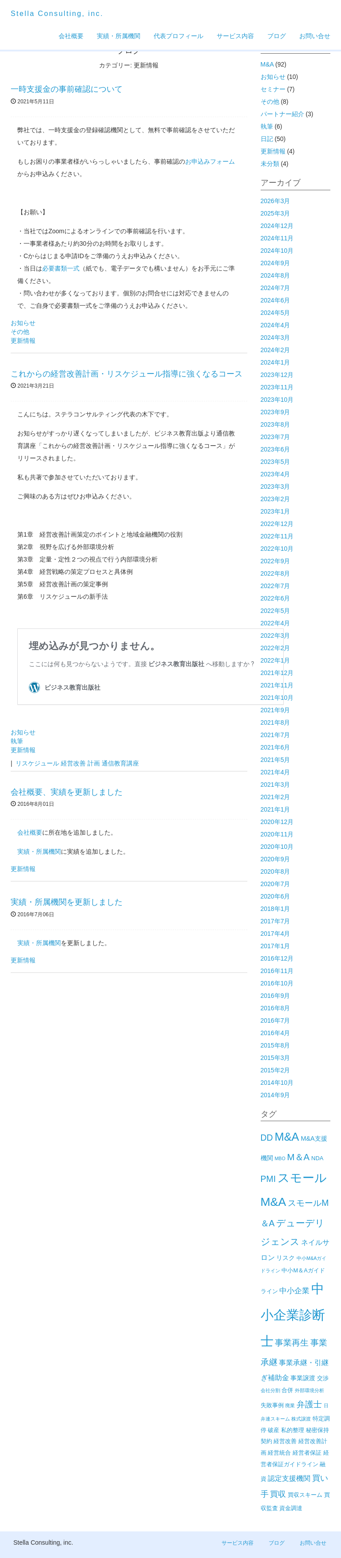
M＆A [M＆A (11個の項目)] (298, 1157)
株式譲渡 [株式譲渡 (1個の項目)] (301, 1418)
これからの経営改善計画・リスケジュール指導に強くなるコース (126, 373)
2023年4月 (275, 474)
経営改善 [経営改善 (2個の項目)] (285, 1441)
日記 (267, 138)
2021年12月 (277, 672)
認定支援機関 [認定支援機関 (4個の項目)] (289, 1478)
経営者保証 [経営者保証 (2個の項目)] (307, 1452)
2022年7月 (275, 585)
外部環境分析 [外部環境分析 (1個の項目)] (309, 1390)
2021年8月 (275, 722)
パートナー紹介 (282, 114)
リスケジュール (37, 763)
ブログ (276, 35)
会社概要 (71, 35)
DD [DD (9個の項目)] (267, 1137)
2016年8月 (275, 1008)
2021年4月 (275, 772)
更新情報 (23, 340)
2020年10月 (277, 846)
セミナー (273, 89)
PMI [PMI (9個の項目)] (268, 1179)
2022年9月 (275, 561)
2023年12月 (277, 374)
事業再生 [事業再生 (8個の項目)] (292, 1342)
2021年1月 (275, 809)
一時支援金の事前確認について (67, 89)
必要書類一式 (60, 268)
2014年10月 (277, 1082)
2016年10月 (277, 983)
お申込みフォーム (210, 161)
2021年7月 (275, 734)
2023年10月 (277, 399)
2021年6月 (275, 747)
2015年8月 (275, 1045)
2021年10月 (277, 697)
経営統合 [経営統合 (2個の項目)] (279, 1452)
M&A (267, 64)
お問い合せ (314, 35)
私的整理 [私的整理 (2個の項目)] (292, 1430)
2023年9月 (275, 412)
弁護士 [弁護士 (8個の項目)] (309, 1404)
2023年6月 (275, 449)
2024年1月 (275, 362)
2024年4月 (275, 325)
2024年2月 (275, 349)
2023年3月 (275, 486)
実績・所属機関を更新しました (67, 902)
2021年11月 (277, 685)
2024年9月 (275, 263)
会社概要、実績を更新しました (67, 792)
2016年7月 (275, 1020)
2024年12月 (277, 225)
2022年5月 (275, 610)
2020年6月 (275, 896)
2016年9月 (275, 995)
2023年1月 (275, 511)
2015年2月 (275, 1070)
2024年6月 (275, 300)
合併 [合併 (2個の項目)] (287, 1390)
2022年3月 (275, 635)
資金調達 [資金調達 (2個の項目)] (290, 1508)
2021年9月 (275, 710)
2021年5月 (275, 759)
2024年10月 (277, 250)
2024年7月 (275, 287)
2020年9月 (275, 859)
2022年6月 (275, 598)
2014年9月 (275, 1095)
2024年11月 (277, 238)
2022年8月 (275, 573)
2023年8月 (275, 424)
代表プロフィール (178, 35)
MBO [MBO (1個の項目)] (279, 1158)
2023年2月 (275, 498)
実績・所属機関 (118, 35)
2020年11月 (277, 834)
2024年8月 (275, 275)
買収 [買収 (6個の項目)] (278, 1494)
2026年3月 (275, 200)
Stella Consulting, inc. (57, 13)
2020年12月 (277, 821)
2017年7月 (275, 921)
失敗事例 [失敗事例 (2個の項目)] (272, 1405)
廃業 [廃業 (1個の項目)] (290, 1405)
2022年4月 (275, 623)
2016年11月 (277, 970)
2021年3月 (275, 784)
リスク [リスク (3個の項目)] (285, 1257)
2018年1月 (275, 908)
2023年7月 (275, 436)
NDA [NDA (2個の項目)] (317, 1158)
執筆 (17, 741)
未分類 (270, 163)
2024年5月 (275, 312)
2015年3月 (275, 1057)
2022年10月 (277, 548)
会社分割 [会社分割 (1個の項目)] (270, 1390)
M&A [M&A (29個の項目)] (286, 1136)
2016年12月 (277, 958)
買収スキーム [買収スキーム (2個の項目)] (305, 1494)
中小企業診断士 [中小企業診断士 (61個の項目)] (293, 1314)
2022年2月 (275, 647)
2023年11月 (277, 387)
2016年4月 (275, 1032)
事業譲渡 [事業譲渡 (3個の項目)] (302, 1377)
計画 (93, 763)
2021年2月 (275, 797)
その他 (20, 331)
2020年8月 (275, 871)
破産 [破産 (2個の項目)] (273, 1430)
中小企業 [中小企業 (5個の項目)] (294, 1291)
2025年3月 (275, 213)
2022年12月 (277, 523)
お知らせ (23, 322)
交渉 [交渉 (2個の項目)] (323, 1378)
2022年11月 (277, 536)
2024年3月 (275, 337)
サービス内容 (235, 35)
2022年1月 (275, 660)
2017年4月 (275, 933)
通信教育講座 (120, 763)
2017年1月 (275, 946)
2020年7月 (275, 883)
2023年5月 (275, 461)
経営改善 (73, 763)
